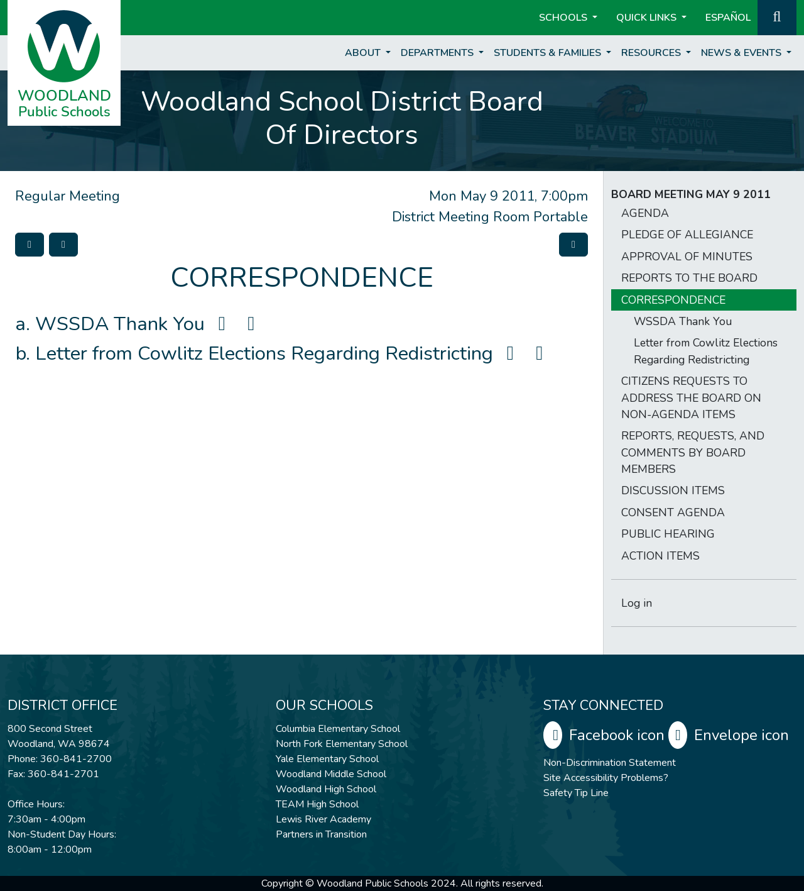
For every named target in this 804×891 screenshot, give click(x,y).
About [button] (364, 53)
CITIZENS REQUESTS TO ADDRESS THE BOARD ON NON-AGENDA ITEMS (691, 398)
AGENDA (645, 213)
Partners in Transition (321, 834)
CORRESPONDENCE (673, 299)
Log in (636, 603)
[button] (777, 16)
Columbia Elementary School (338, 729)
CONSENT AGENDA (673, 512)
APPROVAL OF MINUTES (686, 256)
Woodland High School (326, 789)
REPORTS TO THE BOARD (689, 277)
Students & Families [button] (549, 53)
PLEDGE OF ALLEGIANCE (687, 234)
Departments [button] (438, 53)
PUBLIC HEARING (668, 533)
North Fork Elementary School (342, 744)
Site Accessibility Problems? (605, 778)
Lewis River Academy (323, 819)
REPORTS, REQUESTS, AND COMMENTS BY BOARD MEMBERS (692, 452)
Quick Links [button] (647, 18)
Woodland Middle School (331, 774)
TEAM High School (317, 804)
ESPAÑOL (728, 18)
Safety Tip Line (576, 793)
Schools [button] (564, 18)
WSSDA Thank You (149, 324)
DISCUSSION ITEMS (673, 490)
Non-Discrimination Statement (609, 763)
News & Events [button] (742, 53)
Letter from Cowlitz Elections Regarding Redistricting (293, 353)
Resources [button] (652, 53)
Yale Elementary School (327, 759)
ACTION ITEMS (660, 555)
